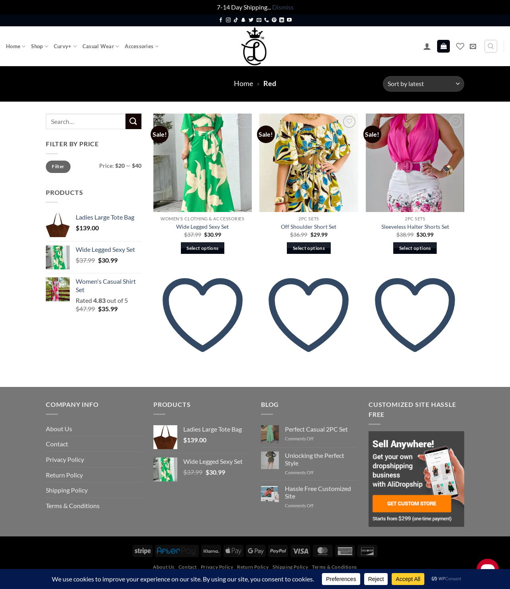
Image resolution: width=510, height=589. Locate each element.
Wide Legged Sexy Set (202, 226)
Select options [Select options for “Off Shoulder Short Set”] (309, 248)
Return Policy (64, 475)
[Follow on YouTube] (289, 20)
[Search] (490, 46)
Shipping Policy (67, 490)
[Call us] (266, 20)
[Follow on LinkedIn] (281, 20)
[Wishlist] (460, 46)
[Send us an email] (259, 20)
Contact (57, 444)
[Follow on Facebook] (220, 20)
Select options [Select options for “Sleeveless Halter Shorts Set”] (415, 248)
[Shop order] (423, 84)
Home (16, 46)
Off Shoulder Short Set (308, 226)
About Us (59, 428)
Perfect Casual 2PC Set (316, 429)
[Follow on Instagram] (228, 20)
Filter (58, 166)
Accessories (142, 46)
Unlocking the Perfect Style (314, 459)
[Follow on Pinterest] (274, 20)
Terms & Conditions (73, 505)
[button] (427, 46)
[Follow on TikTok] (235, 20)
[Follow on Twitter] (251, 20)
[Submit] (133, 121)
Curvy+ (65, 46)
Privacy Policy (65, 459)
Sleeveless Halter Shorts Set (415, 226)
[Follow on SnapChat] (243, 20)
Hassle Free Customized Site (318, 492)
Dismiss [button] (283, 7)
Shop (39, 46)
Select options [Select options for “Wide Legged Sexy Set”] (202, 248)
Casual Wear (100, 46)
